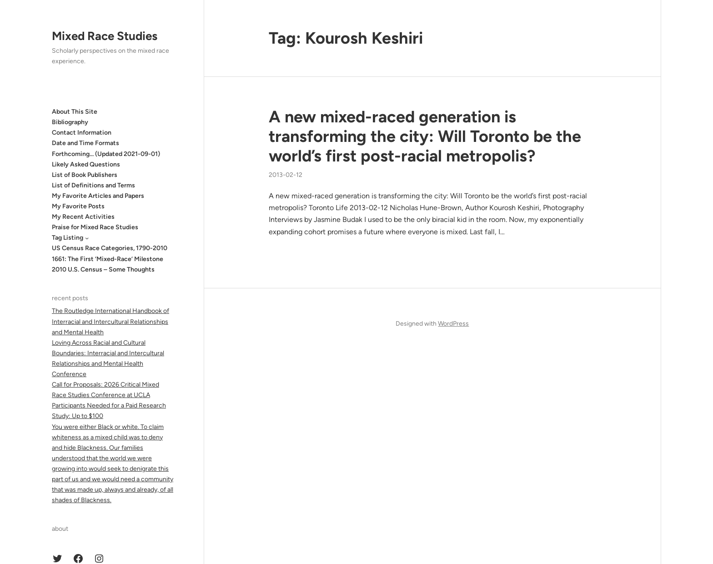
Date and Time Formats (85, 143)
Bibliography (70, 122)
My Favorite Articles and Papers (98, 196)
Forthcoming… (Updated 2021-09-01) (106, 154)
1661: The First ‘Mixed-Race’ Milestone (107, 259)
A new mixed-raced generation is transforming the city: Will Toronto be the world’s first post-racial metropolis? (425, 136)
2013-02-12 (285, 175)
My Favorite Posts (78, 206)
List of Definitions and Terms (93, 185)
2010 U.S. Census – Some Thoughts (103, 269)
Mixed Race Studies (104, 36)
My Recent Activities (83, 217)
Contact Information (81, 132)
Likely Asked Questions (86, 164)
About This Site (74, 112)
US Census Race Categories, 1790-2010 (109, 248)
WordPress (453, 323)
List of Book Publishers (84, 175)
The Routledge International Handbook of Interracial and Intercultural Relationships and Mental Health (110, 321)
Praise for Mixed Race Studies (95, 227)
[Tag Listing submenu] (87, 238)
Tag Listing (67, 238)
